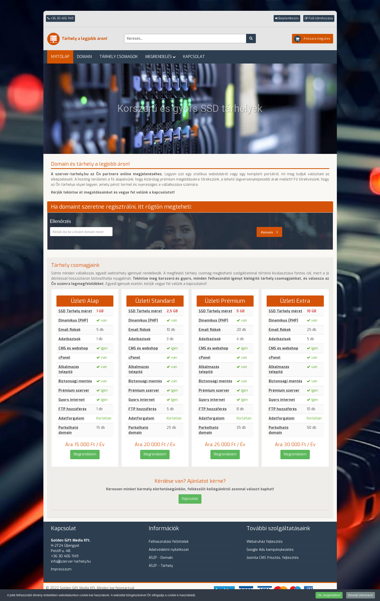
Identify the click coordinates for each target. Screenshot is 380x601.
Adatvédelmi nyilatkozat (169, 549)
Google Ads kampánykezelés (270, 549)
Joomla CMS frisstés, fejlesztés (273, 557)
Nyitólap (60, 56)
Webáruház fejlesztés (265, 541)
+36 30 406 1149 (60, 18)
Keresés (269, 232)
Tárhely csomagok (118, 56)
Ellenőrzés (60, 221)
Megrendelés (158, 56)
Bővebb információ (360, 595)
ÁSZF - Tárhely (161, 565)
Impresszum (61, 569)
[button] (287, 18)
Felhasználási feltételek (169, 541)
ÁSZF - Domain (161, 557)
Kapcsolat (194, 56)
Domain (84, 56)
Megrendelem (84, 454)
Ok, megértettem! (329, 595)
